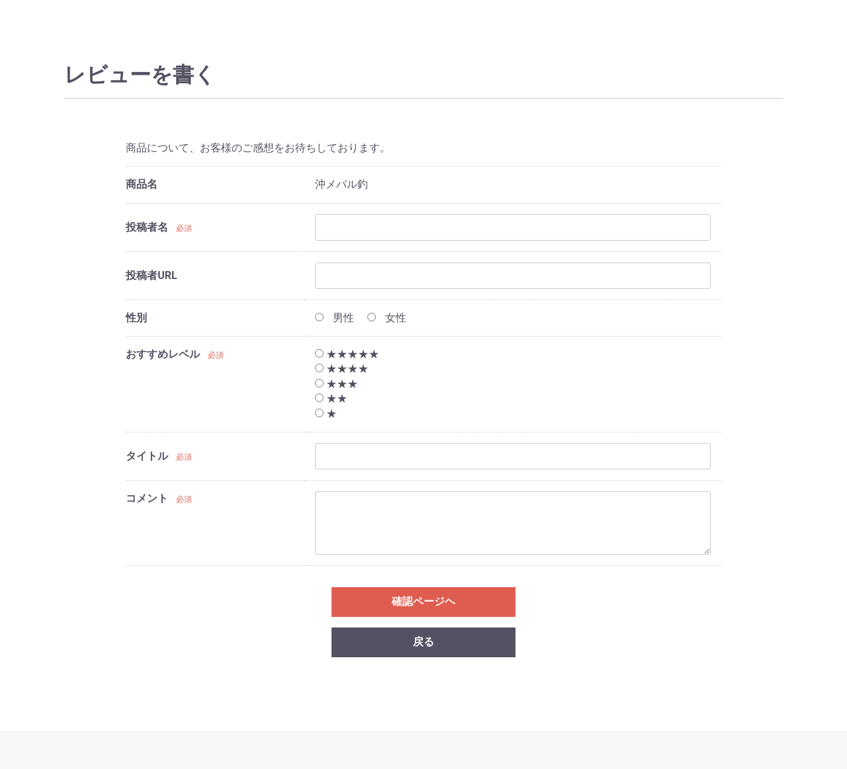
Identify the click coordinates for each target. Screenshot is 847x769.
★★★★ (342, 368)
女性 (386, 317)
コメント (147, 498)
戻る (423, 641)
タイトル (147, 456)
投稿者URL (151, 275)
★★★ (336, 384)
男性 (334, 317)
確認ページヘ (423, 601)
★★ (331, 398)
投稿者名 (147, 227)
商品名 (141, 184)
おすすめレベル (163, 354)
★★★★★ (347, 354)
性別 (136, 317)
